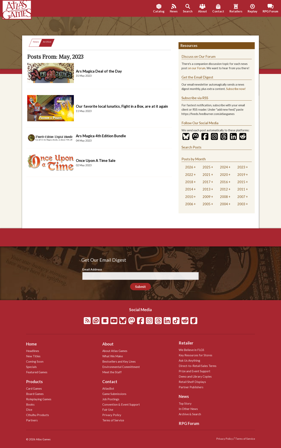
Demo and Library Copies (195, 376)
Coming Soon (34, 361)
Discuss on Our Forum (198, 56)
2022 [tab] (189, 175)
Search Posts (191, 147)
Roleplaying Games (38, 399)
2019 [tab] (241, 175)
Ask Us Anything (189, 360)
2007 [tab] (241, 197)
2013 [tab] (207, 189)
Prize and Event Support (194, 371)
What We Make (112, 356)
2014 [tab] (189, 189)
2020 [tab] (224, 175)
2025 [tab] (207, 167)
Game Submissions (114, 394)
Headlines (32, 351)
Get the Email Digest (197, 77)
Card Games (34, 388)
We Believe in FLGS (191, 350)
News (36, 41)
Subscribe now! (236, 89)
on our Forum (196, 68)
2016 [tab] (224, 182)
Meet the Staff (112, 372)
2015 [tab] (241, 182)
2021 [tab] (207, 175)
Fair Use (107, 409)
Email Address (92, 269)
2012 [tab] (224, 189)
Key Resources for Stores (195, 355)
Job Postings (110, 399)
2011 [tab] (241, 189)
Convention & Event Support (121, 404)
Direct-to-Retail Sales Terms (197, 366)
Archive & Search (190, 414)
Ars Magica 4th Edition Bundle (101, 135)
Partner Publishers (191, 387)
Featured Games (36, 372)
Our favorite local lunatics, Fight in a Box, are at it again (122, 106)
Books (30, 404)
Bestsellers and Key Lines (119, 361)
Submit (140, 287)
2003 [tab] (241, 204)
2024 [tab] (224, 167)
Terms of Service (113, 420)
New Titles (33, 356)
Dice (29, 409)
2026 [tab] (189, 167)
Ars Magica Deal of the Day (99, 71)
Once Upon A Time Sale (96, 160)
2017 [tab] (207, 182)
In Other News (188, 409)
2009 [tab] (207, 197)
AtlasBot (108, 388)
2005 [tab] (207, 204)
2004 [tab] (224, 204)
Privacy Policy (111, 415)
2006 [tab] (189, 204)
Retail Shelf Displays (192, 382)
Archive (47, 41)
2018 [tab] (189, 182)
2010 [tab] (189, 197)
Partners (32, 420)
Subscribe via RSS (194, 98)
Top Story (185, 403)
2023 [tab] (241, 167)
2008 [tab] (224, 197)
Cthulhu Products (37, 415)
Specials (31, 367)
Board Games (35, 394)
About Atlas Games (114, 351)
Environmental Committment (121, 367)
